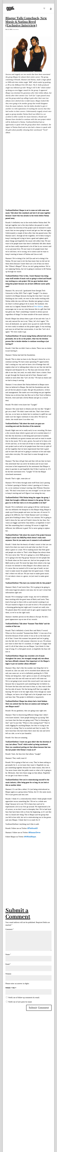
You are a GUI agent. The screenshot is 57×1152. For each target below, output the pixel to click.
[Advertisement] (28, 867)
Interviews (16, 29)
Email (8, 964)
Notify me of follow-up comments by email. (24, 998)
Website (8, 974)
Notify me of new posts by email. (20, 1002)
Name (8, 954)
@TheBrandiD (32, 828)
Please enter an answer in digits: (17, 984)
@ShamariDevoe (34, 833)
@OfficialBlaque (30, 837)
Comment (9, 929)
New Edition (38, 307)
